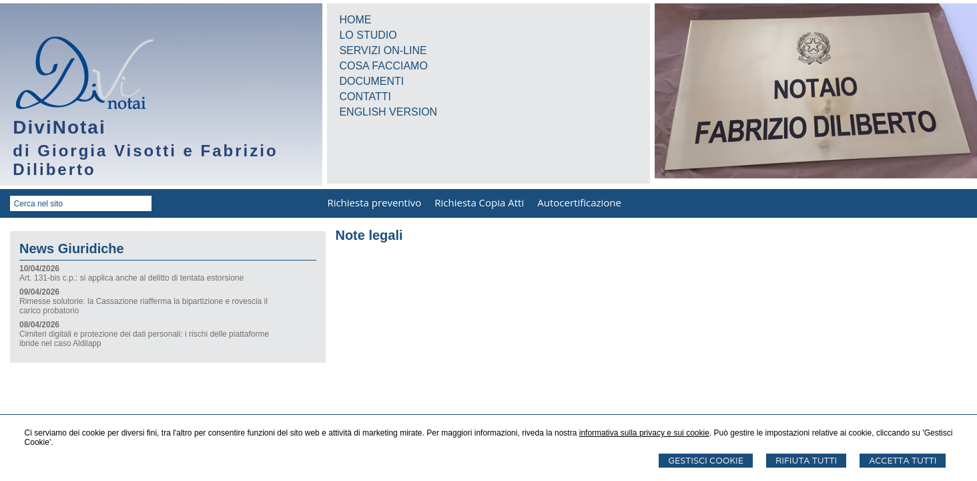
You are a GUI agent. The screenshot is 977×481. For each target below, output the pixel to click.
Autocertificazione (579, 202)
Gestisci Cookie (705, 460)
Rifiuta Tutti (806, 460)
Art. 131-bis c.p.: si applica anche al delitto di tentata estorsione (131, 278)
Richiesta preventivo (374, 202)
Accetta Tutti (902, 460)
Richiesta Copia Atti (479, 202)
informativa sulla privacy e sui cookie (644, 433)
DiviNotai (59, 127)
